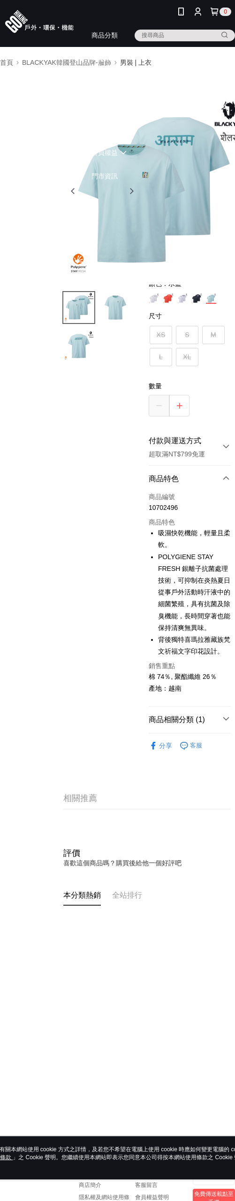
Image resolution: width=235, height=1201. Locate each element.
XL (187, 357)
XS (161, 335)
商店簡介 (90, 1185)
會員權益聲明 (152, 1197)
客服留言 (146, 1185)
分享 (160, 746)
